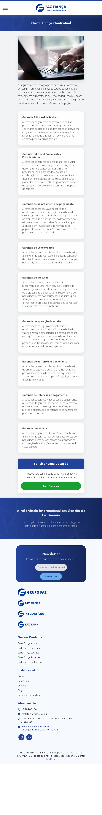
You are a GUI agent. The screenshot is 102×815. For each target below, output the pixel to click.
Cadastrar (51, 582)
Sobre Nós (23, 680)
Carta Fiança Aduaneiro (29, 657)
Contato (22, 685)
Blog (20, 690)
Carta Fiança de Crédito (30, 661)
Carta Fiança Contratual (29, 647)
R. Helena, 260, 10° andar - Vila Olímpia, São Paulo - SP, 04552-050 (48, 720)
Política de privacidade (29, 694)
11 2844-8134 (27, 709)
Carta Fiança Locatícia (28, 652)
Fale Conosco (51, 486)
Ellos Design (51, 758)
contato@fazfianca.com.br (33, 713)
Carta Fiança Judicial (28, 643)
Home (21, 676)
